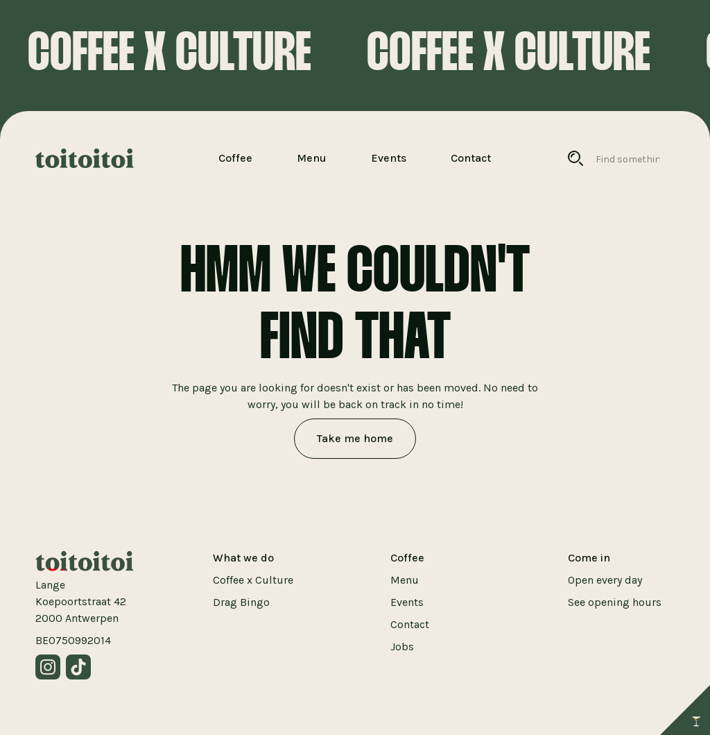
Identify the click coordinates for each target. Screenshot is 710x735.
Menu (312, 157)
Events (388, 157)
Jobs (402, 646)
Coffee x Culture (253, 579)
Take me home (355, 438)
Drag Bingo (241, 602)
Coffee (235, 157)
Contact (471, 157)
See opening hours (614, 602)
